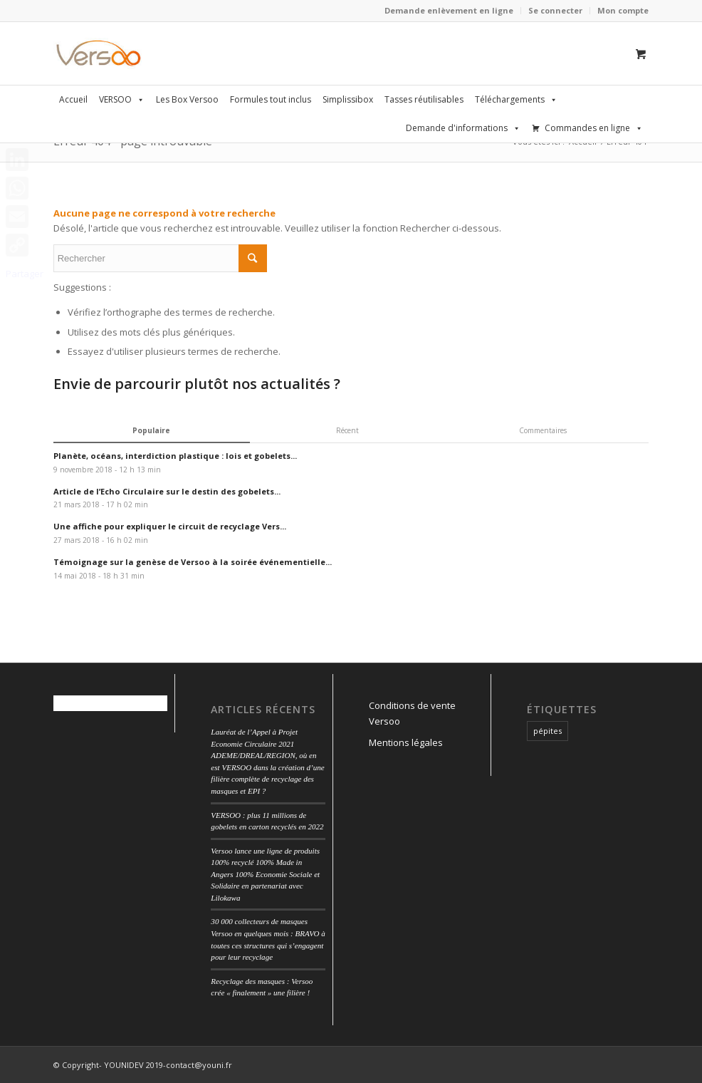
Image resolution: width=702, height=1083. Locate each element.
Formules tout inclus (270, 99)
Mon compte (623, 10)
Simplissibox (348, 99)
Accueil (73, 99)
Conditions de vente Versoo (412, 713)
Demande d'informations (463, 128)
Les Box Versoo (187, 99)
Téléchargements (516, 100)
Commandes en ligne (594, 128)
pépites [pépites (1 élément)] (547, 730)
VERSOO (122, 100)
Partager (24, 273)
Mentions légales (406, 742)
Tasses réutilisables (423, 99)
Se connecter (555, 10)
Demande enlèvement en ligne (448, 10)
